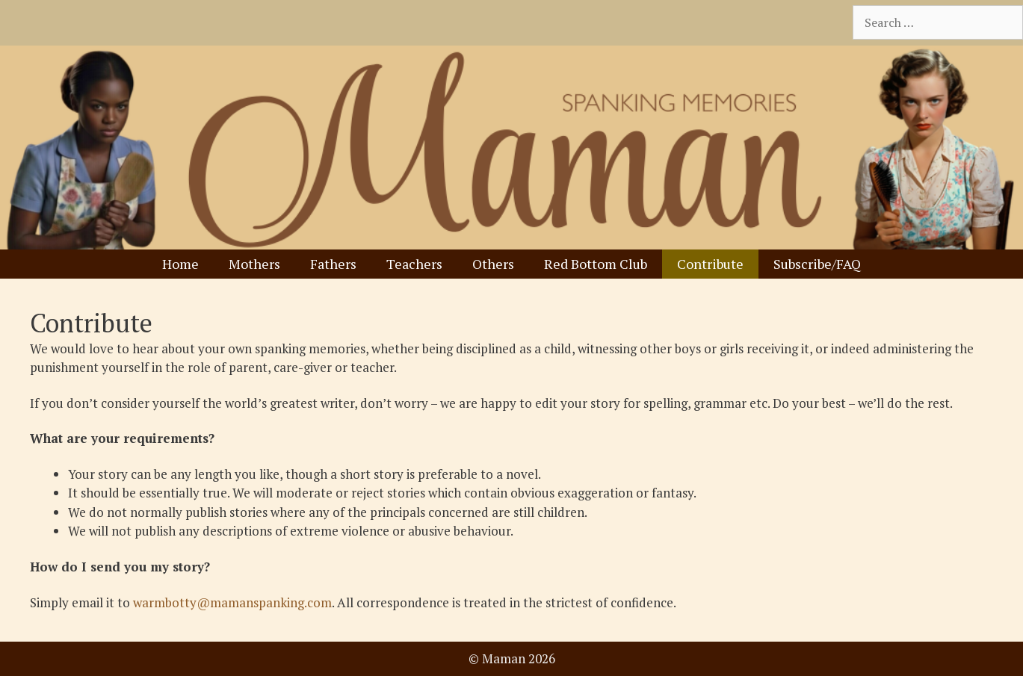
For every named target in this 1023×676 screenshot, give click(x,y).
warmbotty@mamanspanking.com (232, 602)
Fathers (333, 264)
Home (180, 264)
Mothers (254, 264)
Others (493, 264)
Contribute (710, 264)
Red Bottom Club (595, 264)
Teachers (414, 264)
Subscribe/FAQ (817, 264)
